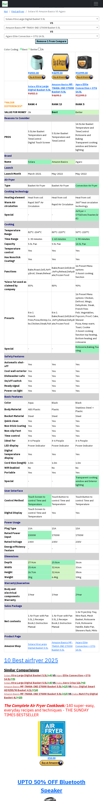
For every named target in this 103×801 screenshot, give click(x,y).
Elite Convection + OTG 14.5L (86, 88)
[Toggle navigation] (96, 3)
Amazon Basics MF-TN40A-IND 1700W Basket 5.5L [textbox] (33, 27)
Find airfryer (17, 11)
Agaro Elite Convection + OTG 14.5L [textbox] (25, 36)
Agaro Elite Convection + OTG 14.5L (85, 646)
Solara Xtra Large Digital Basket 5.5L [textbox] (25, 19)
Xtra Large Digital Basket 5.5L (39, 88)
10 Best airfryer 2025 (31, 660)
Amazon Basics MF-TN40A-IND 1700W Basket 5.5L (62, 646)
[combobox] (51, 18)
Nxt (6, 11)
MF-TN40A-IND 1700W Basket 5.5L (63, 88)
